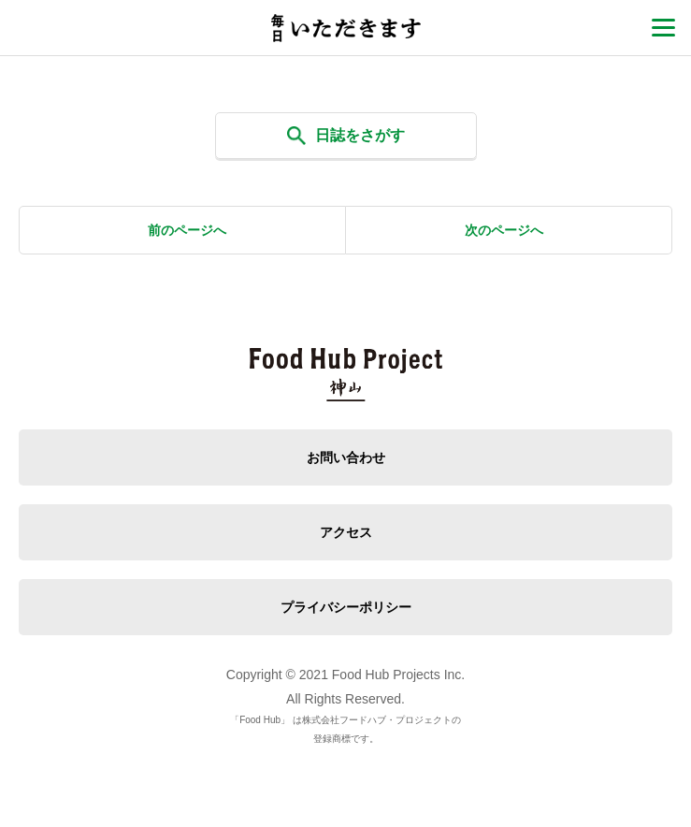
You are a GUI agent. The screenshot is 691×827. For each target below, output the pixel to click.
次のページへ (504, 230)
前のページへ (187, 230)
